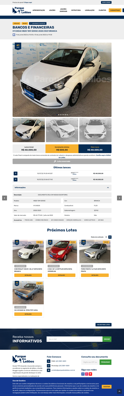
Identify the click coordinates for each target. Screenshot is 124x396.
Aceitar (106, 387)
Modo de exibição (97, 237)
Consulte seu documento (94, 356)
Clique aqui (28, 2)
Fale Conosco (54, 356)
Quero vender (106, 2)
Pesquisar (105, 362)
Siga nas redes (89, 369)
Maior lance (95, 147)
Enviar (107, 339)
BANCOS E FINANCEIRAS (33, 27)
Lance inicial (29, 147)
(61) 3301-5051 (61, 361)
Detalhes (28, 275)
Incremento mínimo (62, 147)
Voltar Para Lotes (103, 324)
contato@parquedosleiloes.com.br (63, 370)
